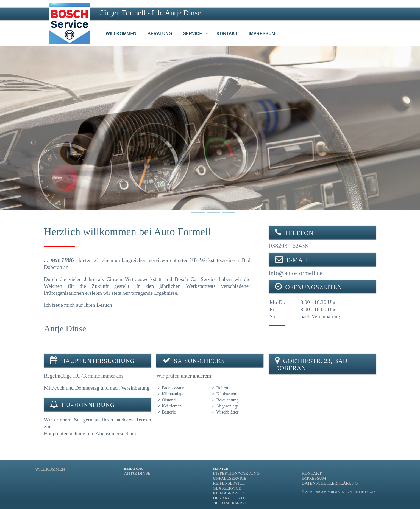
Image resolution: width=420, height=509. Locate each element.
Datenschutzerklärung (330, 483)
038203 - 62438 (288, 245)
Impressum (314, 478)
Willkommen (50, 469)
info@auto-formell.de (295, 273)
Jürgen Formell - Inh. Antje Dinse (150, 13)
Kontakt (312, 473)
